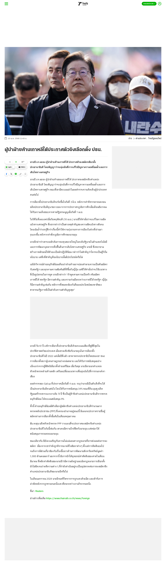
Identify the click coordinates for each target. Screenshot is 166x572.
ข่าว (130, 138)
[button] (6, 174)
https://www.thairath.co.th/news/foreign (68, 498)
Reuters (39, 491)
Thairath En (149, 4)
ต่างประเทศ (141, 138)
